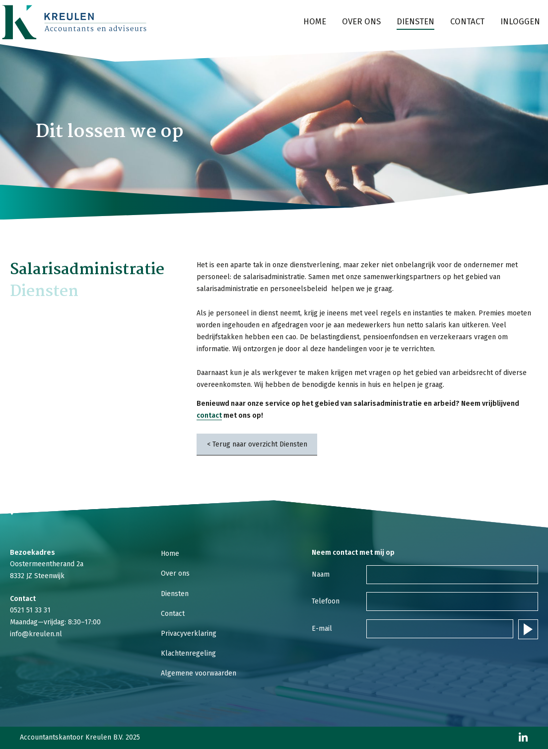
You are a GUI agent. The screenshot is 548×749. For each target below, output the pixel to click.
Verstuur (528, 629)
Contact (467, 21)
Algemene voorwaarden (198, 673)
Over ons (361, 21)
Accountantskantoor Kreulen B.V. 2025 (80, 738)
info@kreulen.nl (36, 634)
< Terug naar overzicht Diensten (257, 444)
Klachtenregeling (188, 653)
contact (209, 415)
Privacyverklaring (188, 633)
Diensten (415, 21)
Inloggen (520, 21)
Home (314, 21)
